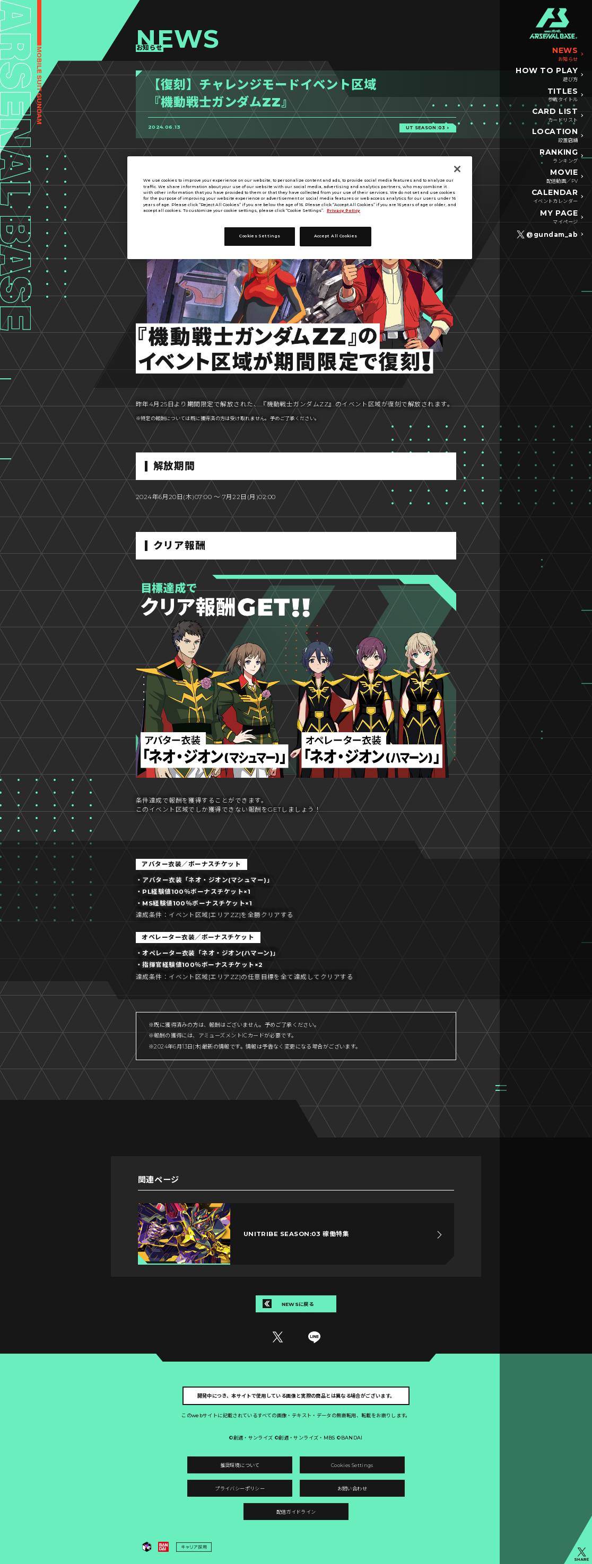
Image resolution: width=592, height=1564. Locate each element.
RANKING (558, 156)
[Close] (457, 169)
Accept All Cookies (336, 236)
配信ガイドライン (296, 1512)
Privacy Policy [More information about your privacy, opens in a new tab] (343, 210)
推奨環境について (240, 1465)
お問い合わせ (352, 1488)
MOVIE (562, 176)
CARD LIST (555, 115)
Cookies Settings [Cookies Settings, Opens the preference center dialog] (259, 236)
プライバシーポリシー (240, 1488)
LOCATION (555, 136)
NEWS (565, 55)
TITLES (562, 95)
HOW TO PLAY (547, 75)
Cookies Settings (352, 1465)
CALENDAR (555, 197)
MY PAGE (559, 217)
